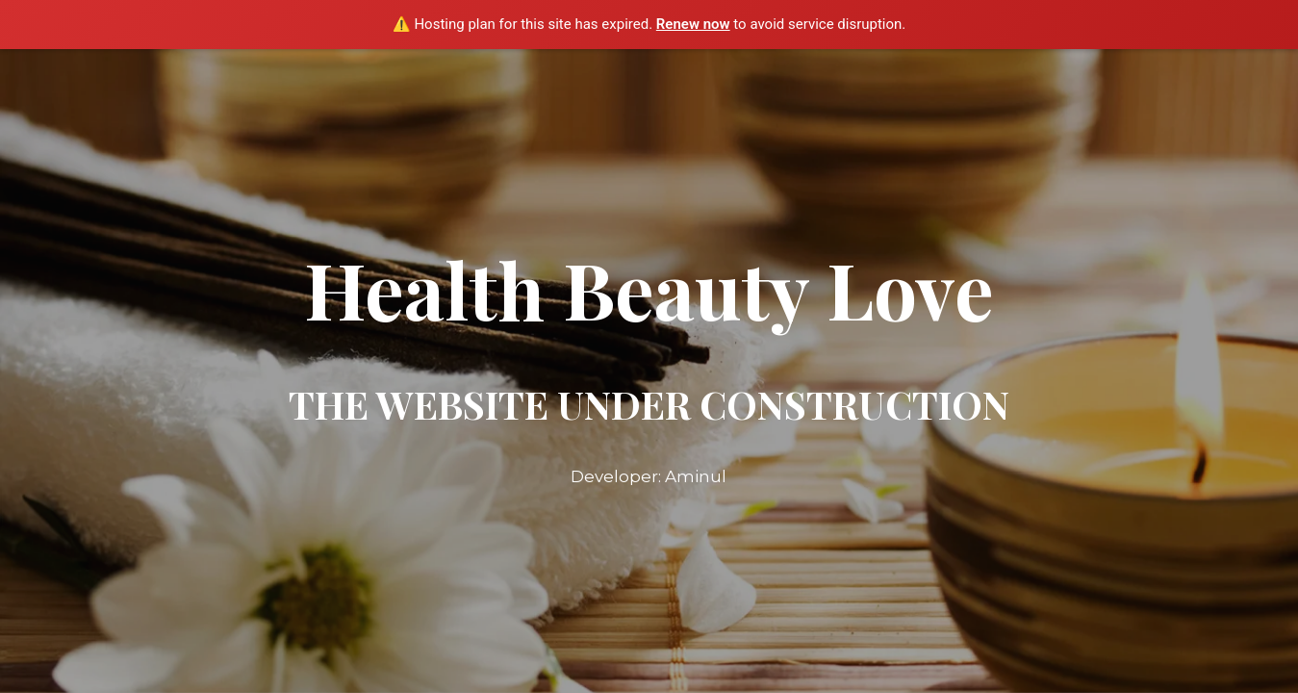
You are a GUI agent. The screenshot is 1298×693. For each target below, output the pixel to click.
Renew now (693, 24)
